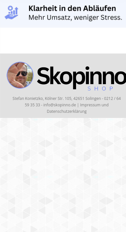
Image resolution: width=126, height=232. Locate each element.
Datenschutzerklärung (67, 111)
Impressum (90, 105)
